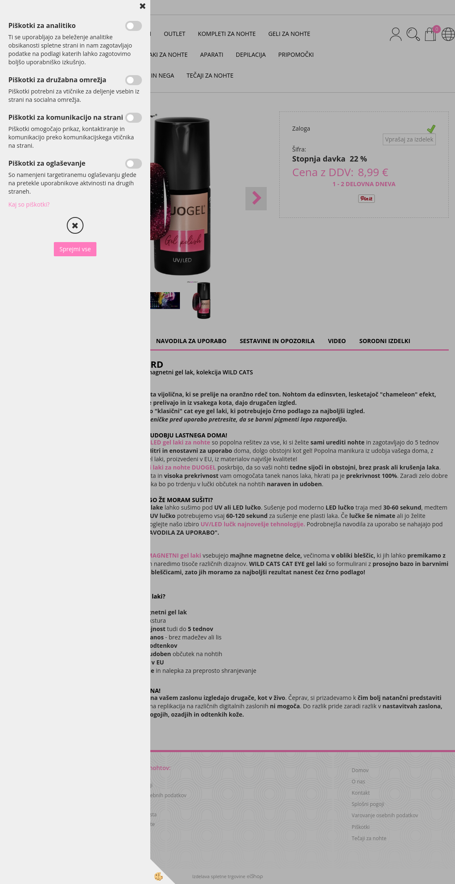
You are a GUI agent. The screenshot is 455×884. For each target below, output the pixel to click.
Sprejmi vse (75, 249)
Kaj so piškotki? (29, 204)
